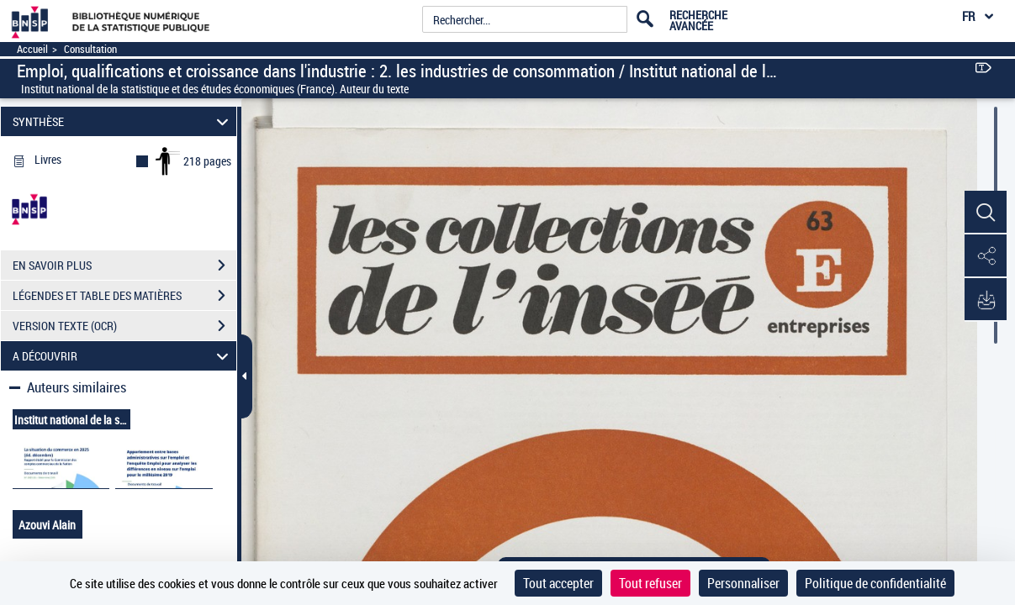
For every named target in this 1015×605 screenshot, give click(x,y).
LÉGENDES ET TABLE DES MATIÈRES (124, 296)
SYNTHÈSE (123, 121)
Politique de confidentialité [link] (875, 583)
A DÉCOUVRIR (123, 356)
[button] (986, 212)
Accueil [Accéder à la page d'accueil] (32, 49)
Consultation (90, 49)
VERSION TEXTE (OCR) (124, 326)
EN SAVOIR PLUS (124, 265)
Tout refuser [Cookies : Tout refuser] (650, 583)
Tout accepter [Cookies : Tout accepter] (558, 583)
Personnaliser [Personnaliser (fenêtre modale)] (743, 583)
